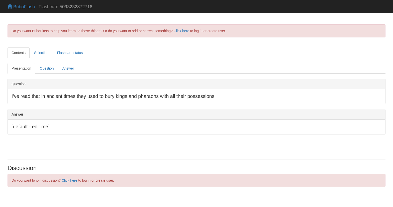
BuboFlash (21, 6)
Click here (181, 31)
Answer (68, 68)
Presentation (21, 68)
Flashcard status (70, 53)
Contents (19, 53)
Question (47, 68)
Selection (41, 53)
